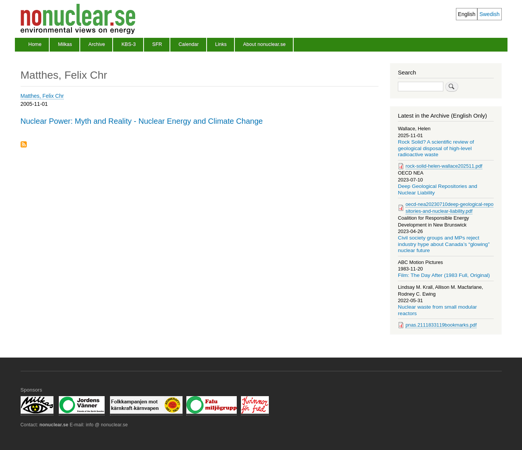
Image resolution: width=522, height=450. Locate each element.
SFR (157, 44)
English (466, 14)
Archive (97, 44)
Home (35, 44)
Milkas (65, 44)
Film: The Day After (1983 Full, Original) (444, 275)
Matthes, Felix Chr (42, 96)
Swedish (489, 14)
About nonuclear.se (264, 44)
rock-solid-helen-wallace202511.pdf (444, 166)
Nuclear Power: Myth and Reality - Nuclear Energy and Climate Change (142, 121)
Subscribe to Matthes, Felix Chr (24, 145)
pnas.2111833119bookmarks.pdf (441, 325)
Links (220, 44)
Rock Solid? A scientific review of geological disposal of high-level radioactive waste (436, 148)
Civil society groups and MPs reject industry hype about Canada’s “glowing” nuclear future (444, 244)
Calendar (188, 44)
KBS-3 (128, 44)
